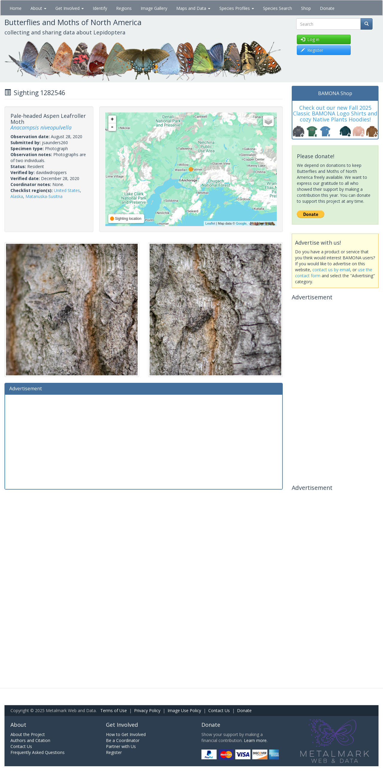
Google (241, 223)
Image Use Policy (184, 710)
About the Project (27, 734)
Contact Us (219, 710)
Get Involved (69, 8)
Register (114, 752)
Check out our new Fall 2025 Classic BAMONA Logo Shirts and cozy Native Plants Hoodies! (335, 113)
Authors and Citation (30, 740)
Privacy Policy (147, 710)
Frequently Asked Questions (37, 752)
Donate (327, 8)
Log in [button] (310, 39)
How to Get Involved (126, 734)
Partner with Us (121, 746)
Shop (306, 8)
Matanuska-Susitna (44, 196)
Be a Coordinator (122, 740)
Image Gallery (154, 8)
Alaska (16, 196)
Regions (124, 8)
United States (67, 190)
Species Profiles (236, 8)
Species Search (277, 8)
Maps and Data (193, 8)
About (38, 8)
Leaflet (210, 223)
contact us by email (331, 269)
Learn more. (256, 740)
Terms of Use (113, 710)
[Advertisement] (144, 441)
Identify (100, 8)
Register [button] (312, 50)
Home (16, 8)
